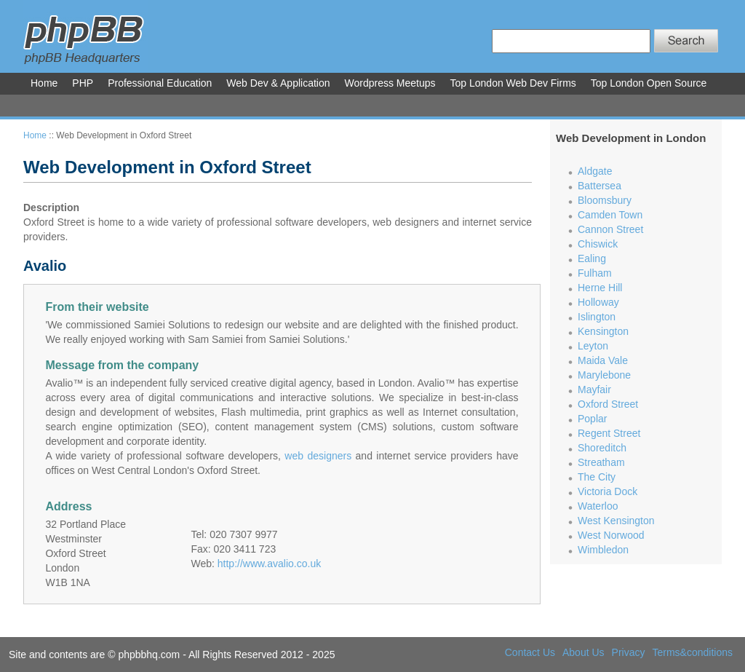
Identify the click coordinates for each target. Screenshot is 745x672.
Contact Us (530, 652)
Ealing (592, 258)
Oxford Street (608, 404)
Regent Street (609, 433)
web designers (317, 456)
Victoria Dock (607, 491)
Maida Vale (603, 360)
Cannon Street (610, 229)
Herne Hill (600, 287)
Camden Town (610, 215)
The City (596, 477)
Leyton (593, 346)
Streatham (601, 462)
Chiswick (598, 244)
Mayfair (594, 389)
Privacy (628, 652)
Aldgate (595, 171)
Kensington (603, 331)
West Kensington (616, 520)
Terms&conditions (693, 652)
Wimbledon (603, 550)
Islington (596, 317)
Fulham (595, 273)
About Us (583, 652)
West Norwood (611, 535)
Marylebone (604, 375)
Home (35, 135)
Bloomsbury (605, 200)
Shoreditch (602, 448)
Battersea (599, 185)
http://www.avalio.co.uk (269, 563)
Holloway (598, 302)
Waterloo (598, 506)
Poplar (592, 418)
